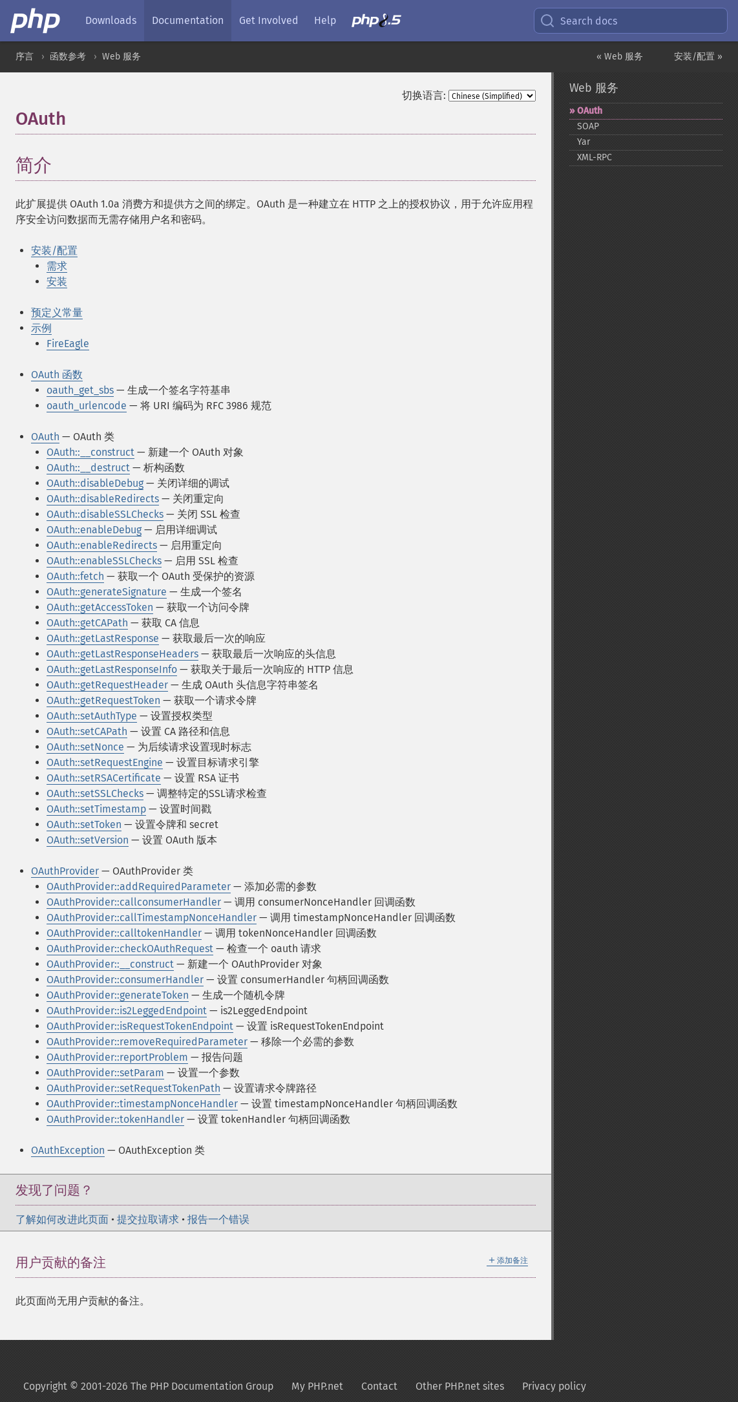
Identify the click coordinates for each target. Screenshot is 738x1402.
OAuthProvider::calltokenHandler (124, 933)
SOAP (588, 126)
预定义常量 (57, 312)
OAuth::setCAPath (87, 731)
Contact (379, 1386)
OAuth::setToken (84, 824)
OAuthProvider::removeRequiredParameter (147, 1042)
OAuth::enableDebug (94, 530)
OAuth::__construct (90, 452)
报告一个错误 (218, 1219)
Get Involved (269, 20)
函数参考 (68, 56)
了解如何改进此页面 (62, 1219)
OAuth (45, 436)
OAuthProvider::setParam (105, 1073)
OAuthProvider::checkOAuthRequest (130, 948)
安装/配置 (54, 250)
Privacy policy (554, 1386)
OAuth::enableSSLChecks (104, 561)
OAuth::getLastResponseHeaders (122, 654)
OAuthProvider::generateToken (118, 995)
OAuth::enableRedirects (102, 545)
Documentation (188, 20)
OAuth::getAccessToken (100, 607)
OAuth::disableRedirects (103, 499)
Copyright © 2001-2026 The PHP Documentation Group (148, 1386)
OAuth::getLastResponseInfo (112, 669)
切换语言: (424, 95)
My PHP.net (317, 1386)
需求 (57, 266)
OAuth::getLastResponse (103, 638)
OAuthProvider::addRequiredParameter (139, 886)
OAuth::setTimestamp (96, 809)
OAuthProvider (65, 871)
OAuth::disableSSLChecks (105, 514)
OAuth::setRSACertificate (104, 778)
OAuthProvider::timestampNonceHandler (142, 1104)
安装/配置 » (698, 56)
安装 (57, 281)
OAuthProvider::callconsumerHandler (134, 902)
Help (325, 20)
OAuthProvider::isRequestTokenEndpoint (140, 1026)
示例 (41, 328)
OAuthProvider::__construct (110, 964)
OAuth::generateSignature (107, 592)
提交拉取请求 (148, 1219)
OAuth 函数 (57, 374)
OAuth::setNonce (85, 747)
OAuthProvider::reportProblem (117, 1057)
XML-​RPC (594, 157)
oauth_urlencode (87, 405)
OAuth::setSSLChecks (95, 793)
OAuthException (68, 1150)
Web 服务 (121, 56)
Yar (583, 141)
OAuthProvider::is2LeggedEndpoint (127, 1010)
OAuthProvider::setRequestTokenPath (133, 1088)
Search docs (578, 20)
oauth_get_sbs (80, 390)
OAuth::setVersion (88, 840)
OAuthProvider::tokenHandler (115, 1119)
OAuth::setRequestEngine (105, 762)
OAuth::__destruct (88, 468)
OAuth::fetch (75, 576)
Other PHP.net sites (460, 1386)
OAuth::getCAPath (87, 623)
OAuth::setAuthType (92, 716)
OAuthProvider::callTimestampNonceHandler (152, 917)
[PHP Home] (36, 20)
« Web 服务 (619, 56)
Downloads (110, 20)
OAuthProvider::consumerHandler (125, 979)
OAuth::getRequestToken (103, 700)
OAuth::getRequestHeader (107, 685)
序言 (25, 56)
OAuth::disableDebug (95, 483)
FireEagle (68, 343)
